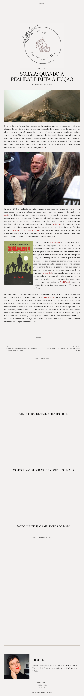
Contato (42, 688)
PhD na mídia (42, 685)
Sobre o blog (42, 682)
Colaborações (36, 84)
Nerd (51, 84)
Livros (45, 84)
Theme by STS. (46, 692)
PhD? (34, 692)
